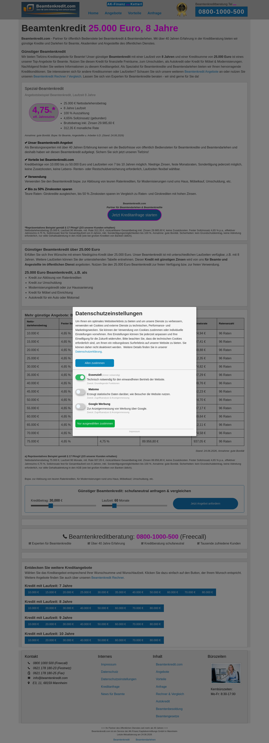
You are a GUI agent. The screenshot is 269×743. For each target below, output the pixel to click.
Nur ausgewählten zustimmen (95, 423)
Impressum (134, 431)
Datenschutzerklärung (88, 351)
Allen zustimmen (95, 363)
